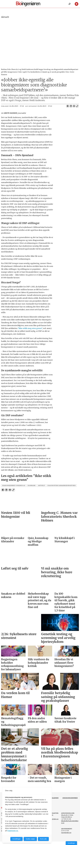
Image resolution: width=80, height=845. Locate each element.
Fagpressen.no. (12, 831)
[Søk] (69, 3)
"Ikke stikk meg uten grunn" (30, 328)
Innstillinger (71, 843)
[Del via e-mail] (74, 106)
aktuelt (41, 485)
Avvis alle (43, 839)
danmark (32, 485)
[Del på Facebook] (67, 106)
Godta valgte (30, 839)
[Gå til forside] (28, 4)
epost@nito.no (66, 832)
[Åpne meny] (76, 4)
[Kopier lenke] (77, 106)
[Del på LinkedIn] (70, 106)
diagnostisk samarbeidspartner (61, 485)
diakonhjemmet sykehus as (13, 485)
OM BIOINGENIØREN (70, 798)
